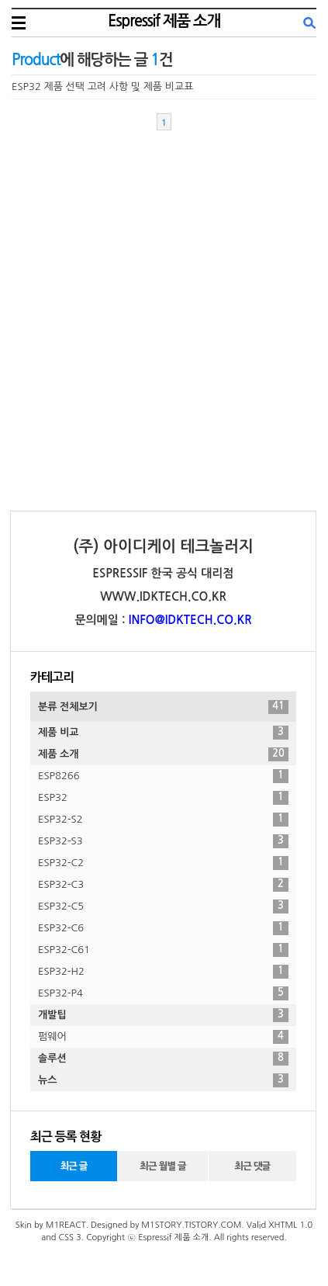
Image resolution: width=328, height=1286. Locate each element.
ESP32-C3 (163, 885)
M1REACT (66, 1225)
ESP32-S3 (163, 841)
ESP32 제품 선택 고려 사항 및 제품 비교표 (102, 86)
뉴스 (163, 1080)
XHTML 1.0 (290, 1225)
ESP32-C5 (163, 906)
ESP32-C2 (163, 863)
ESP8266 (163, 776)
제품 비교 (163, 733)
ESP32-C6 (163, 928)
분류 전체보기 (163, 707)
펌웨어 (163, 1037)
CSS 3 (70, 1237)
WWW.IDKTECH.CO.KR (163, 596)
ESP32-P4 (163, 993)
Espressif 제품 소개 (164, 21)
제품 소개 (163, 754)
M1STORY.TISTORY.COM (191, 1225)
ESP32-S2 (163, 820)
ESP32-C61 (163, 950)
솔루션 (163, 1059)
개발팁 (163, 1015)
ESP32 (163, 798)
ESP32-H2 (163, 972)
